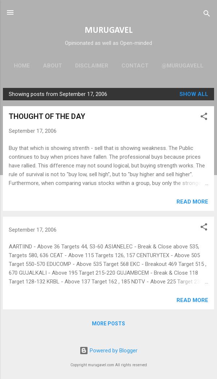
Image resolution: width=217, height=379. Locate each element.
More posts (108, 323)
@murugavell (183, 65)
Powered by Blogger (108, 350)
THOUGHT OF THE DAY (47, 116)
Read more (192, 201)
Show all (193, 94)
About (52, 65)
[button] (203, 117)
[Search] (206, 15)
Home (22, 65)
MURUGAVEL (108, 30)
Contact (134, 65)
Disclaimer (91, 65)
